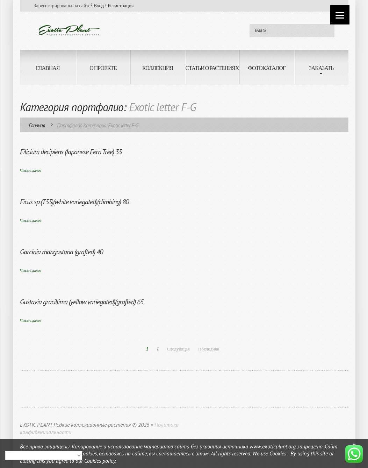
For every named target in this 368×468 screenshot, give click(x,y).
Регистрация (121, 6)
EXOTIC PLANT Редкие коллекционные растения (75, 424)
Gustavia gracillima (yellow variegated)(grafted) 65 (81, 301)
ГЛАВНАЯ (48, 68)
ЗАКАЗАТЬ (314, 72)
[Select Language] (43, 455)
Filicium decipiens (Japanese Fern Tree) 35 (71, 151)
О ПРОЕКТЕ (103, 68)
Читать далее (30, 170)
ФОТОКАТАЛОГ (267, 68)
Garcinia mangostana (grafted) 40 (61, 251)
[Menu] (339, 14)
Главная (37, 125)
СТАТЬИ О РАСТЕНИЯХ (212, 68)
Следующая (178, 349)
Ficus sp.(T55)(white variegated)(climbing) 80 (74, 201)
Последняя (208, 349)
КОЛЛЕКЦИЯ (157, 68)
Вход (99, 6)
